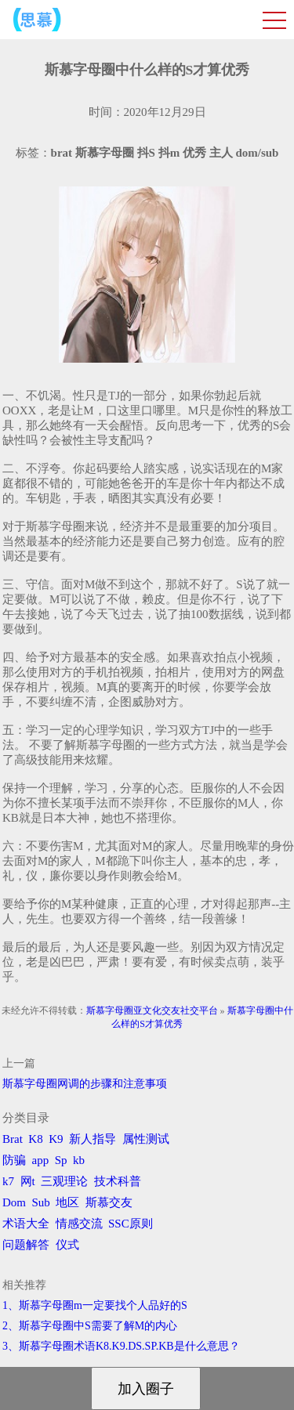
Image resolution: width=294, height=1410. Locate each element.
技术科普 (117, 1181)
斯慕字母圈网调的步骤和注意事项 (84, 1084)
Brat (12, 1139)
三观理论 (64, 1181)
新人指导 (92, 1139)
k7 (8, 1181)
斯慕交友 (108, 1202)
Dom (14, 1202)
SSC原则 (130, 1223)
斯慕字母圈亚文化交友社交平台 (152, 1010)
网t (27, 1181)
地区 (67, 1202)
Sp (61, 1160)
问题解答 (25, 1244)
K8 (35, 1139)
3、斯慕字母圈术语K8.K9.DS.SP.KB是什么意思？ (121, 1346)
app (40, 1160)
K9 (56, 1139)
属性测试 (145, 1139)
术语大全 (25, 1223)
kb (79, 1160)
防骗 (14, 1160)
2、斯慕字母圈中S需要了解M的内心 (89, 1326)
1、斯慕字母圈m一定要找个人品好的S (94, 1305)
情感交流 (79, 1223)
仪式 (67, 1244)
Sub (41, 1202)
